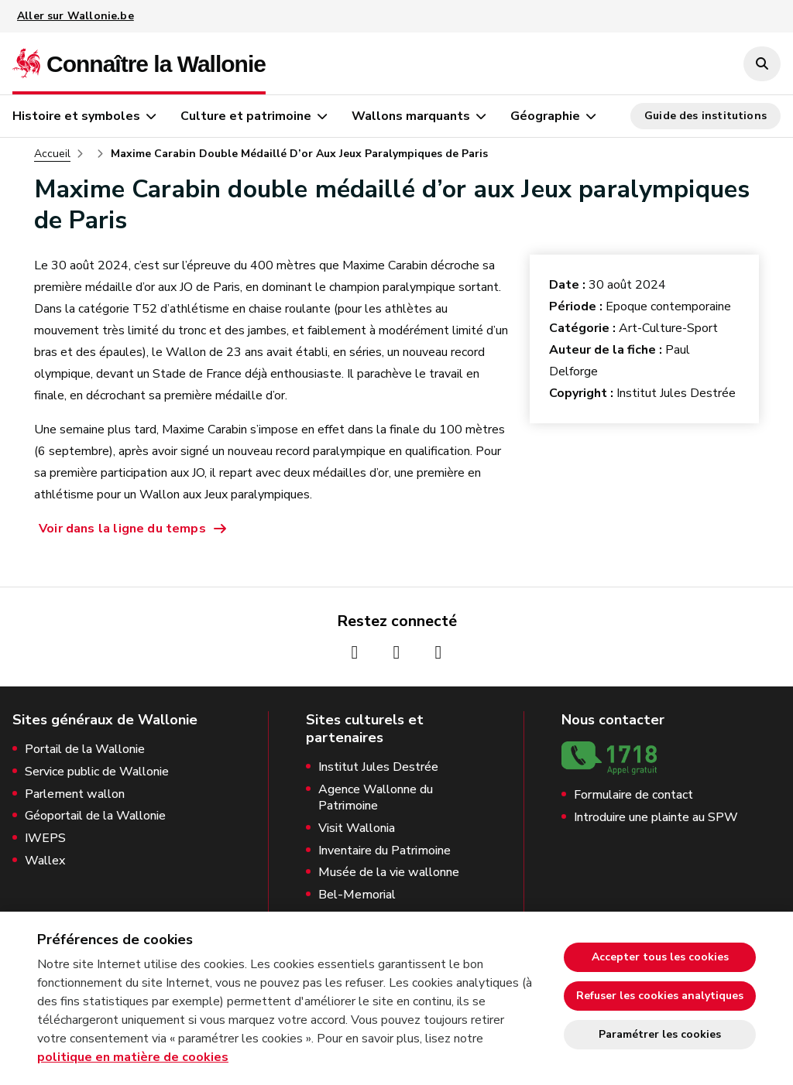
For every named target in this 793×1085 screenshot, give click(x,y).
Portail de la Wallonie (85, 749)
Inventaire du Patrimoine (384, 851)
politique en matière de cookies (132, 1057)
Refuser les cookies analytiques (659, 995)
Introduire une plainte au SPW (656, 817)
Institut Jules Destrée (378, 767)
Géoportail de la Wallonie (95, 816)
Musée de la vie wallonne (388, 872)
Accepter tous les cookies (660, 957)
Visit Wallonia (356, 828)
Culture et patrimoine (245, 116)
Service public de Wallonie (97, 772)
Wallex (45, 861)
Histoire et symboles (76, 116)
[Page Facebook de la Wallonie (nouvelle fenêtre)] (354, 652)
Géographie (545, 116)
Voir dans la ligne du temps (122, 528)
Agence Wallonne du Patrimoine (375, 798)
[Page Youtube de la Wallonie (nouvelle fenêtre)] (438, 652)
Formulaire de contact (633, 795)
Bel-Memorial (357, 895)
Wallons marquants (411, 116)
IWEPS (45, 838)
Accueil (52, 154)
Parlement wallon (75, 794)
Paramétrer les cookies (660, 1034)
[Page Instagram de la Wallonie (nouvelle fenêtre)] (396, 652)
